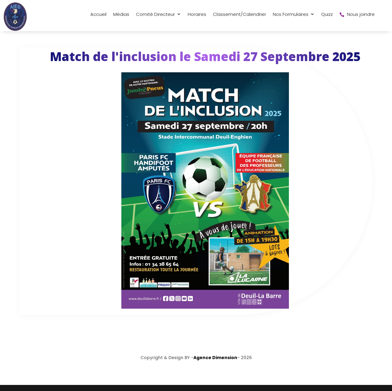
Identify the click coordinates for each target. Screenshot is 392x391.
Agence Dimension (215, 358)
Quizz (280, 19)
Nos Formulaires (243, 19)
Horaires (149, 19)
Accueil (51, 19)
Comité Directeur (108, 19)
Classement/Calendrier (192, 19)
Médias (74, 19)
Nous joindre (310, 19)
